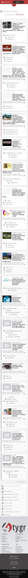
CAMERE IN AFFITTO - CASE (18, 22)
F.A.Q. (3, 540)
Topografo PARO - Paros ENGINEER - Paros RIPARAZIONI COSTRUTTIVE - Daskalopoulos (17, 436)
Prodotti (18, 536)
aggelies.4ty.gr (19, 550)
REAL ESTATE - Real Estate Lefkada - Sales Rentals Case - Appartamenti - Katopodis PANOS (18, 388)
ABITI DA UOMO (8, 509)
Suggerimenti (19, 537)
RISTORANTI (15, 253)
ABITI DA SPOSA (8, 506)
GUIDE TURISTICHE (16, 342)
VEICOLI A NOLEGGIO (17, 162)
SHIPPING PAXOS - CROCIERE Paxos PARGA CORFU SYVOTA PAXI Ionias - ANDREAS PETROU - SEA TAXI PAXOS (13, 193)
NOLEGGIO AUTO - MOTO (18, 277)
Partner (4, 537)
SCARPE (14, 455)
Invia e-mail (11, 397)
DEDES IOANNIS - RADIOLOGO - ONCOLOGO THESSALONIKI (17, 299)
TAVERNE (14, 45)
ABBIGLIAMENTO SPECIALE (10, 497)
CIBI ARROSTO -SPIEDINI (18, 363)
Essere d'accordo (14, 576)
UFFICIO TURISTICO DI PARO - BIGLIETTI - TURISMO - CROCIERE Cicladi (18, 214)
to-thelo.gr (18, 552)
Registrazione (5, 546)
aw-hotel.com (19, 549)
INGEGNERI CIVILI (16, 432)
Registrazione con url (7, 548)
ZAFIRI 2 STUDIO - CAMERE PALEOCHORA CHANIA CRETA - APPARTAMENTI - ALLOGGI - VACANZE (18, 237)
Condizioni (4, 539)
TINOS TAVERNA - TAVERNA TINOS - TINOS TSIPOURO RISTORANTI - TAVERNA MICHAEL (19, 413)
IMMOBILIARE (15, 384)
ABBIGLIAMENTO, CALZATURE (11, 500)
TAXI (13, 92)
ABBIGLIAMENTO (8, 491)
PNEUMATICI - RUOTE (17, 139)
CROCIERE (14, 188)
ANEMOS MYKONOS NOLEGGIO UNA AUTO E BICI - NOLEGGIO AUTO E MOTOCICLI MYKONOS (18, 282)
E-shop (4, 549)
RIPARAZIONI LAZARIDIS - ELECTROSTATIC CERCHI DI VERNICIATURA (17, 144)
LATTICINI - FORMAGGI (17, 320)
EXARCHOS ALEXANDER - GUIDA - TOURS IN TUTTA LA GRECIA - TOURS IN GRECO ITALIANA (19, 347)
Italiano (18, 2)
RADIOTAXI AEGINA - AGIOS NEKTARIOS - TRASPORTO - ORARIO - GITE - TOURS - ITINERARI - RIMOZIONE (19, 97)
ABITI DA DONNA (8, 503)
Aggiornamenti (5, 550)
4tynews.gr (19, 548)
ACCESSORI (7, 514)
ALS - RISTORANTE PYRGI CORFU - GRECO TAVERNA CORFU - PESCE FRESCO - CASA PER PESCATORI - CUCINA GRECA (13, 258)
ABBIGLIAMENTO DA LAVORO (11, 494)
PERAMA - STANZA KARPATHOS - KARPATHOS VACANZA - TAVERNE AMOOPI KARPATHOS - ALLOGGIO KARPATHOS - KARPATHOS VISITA (13, 27)
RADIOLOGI (14, 296)
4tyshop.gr (18, 546)
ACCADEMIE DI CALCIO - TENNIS (11, 511)
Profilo (3, 536)
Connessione (7, 2)
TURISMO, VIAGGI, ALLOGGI (18, 210)
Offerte (18, 539)
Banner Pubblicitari (6, 552)
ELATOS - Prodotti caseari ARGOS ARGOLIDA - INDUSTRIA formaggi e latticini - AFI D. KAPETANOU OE (18, 324)
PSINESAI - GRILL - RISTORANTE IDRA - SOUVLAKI (17, 367)
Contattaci (4, 541)
